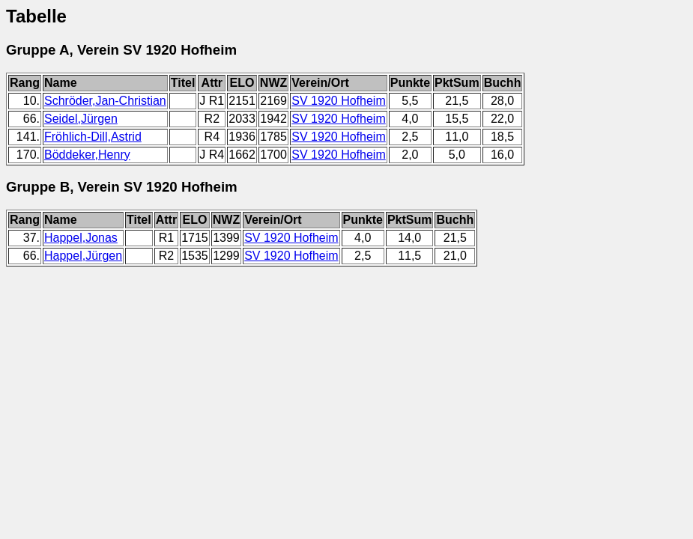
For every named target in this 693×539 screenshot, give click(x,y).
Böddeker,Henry (87, 154)
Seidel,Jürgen (81, 118)
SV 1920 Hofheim (338, 100)
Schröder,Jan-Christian (105, 100)
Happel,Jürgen (83, 255)
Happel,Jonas (81, 237)
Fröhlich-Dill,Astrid (93, 136)
